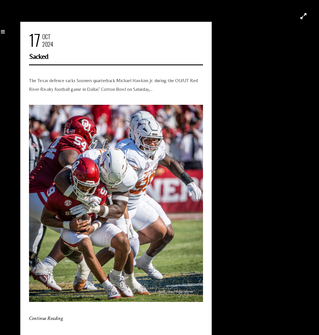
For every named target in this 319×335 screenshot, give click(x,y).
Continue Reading (46, 318)
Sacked (38, 56)
